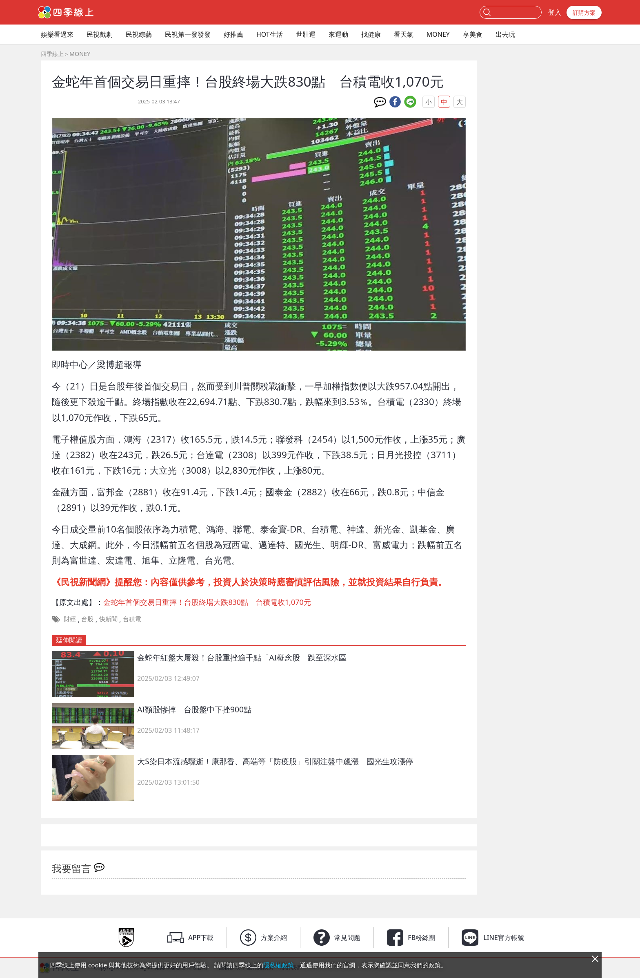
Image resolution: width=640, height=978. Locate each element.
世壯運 (306, 34)
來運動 (338, 34)
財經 (70, 619)
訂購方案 (584, 12)
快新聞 (108, 619)
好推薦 (233, 34)
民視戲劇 (100, 34)
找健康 (371, 34)
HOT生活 (269, 34)
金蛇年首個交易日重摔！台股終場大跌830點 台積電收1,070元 (207, 602)
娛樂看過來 (57, 34)
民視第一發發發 (188, 34)
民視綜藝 (139, 34)
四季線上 (52, 54)
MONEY (438, 34)
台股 (87, 619)
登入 (554, 12)
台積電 (132, 619)
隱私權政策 (278, 965)
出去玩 (505, 34)
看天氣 (403, 34)
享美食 (472, 34)
